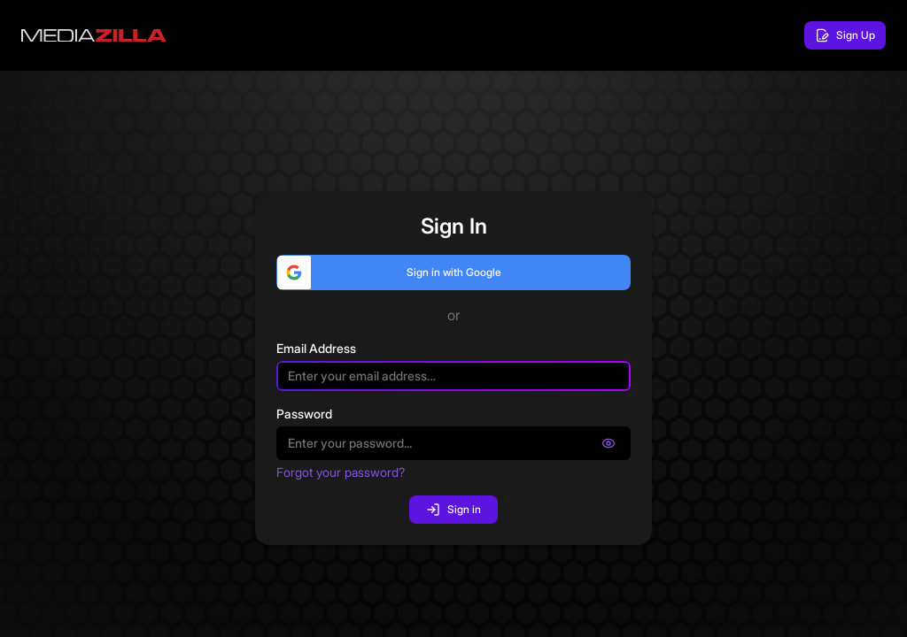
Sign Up (845, 35)
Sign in (453, 510)
